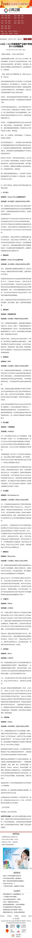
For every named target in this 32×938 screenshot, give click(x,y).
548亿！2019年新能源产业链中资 (12, 875)
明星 (19, 15)
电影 (22, 15)
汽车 (2, 21)
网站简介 (2, 916)
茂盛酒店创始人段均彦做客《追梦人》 (13, 909)
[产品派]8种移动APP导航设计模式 (12, 907)
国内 (9, 15)
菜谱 (19, 21)
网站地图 (17, 918)
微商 (2, 31)
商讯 (2, 28)
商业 (6, 33)
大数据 (10, 33)
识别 (9, 23)
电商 (6, 28)
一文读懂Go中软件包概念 (10, 896)
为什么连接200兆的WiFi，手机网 (12, 899)
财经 (2, 18)
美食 (2, 26)
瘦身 (9, 26)
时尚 (2, 23)
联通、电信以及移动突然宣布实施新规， (14, 881)
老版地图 (23, 916)
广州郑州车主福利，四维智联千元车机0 (13, 886)
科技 (15, 18)
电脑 (19, 23)
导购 (6, 18)
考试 (19, 18)
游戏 (15, 23)
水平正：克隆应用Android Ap (11, 902)
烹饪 (22, 21)
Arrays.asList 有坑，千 (9, 883)
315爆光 (15, 33)
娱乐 (15, 15)
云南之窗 (10, 39)
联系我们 (9, 916)
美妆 (6, 26)
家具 (6, 21)
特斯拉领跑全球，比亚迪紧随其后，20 (13, 894)
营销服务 (16, 916)
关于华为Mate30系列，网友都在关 (12, 878)
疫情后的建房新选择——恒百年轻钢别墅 (14, 904)
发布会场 (15, 31)
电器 (9, 21)
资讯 (6, 15)
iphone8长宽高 (12, 812)
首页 (2, 15)
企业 (15, 21)
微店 (9, 28)
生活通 (9, 31)
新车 (9, 18)
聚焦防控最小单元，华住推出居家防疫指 (14, 912)
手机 (22, 23)
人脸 (6, 23)
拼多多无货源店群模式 (8, 844)
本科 (22, 18)
